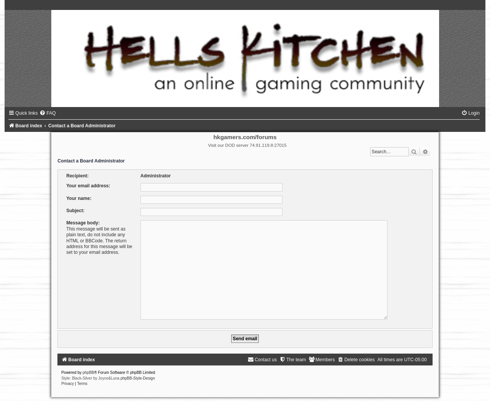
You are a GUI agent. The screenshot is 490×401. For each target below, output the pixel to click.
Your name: (78, 198)
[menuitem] (47, 113)
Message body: (83, 223)
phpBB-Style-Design (138, 375)
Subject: (75, 210)
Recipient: (77, 176)
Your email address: (88, 185)
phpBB (88, 369)
